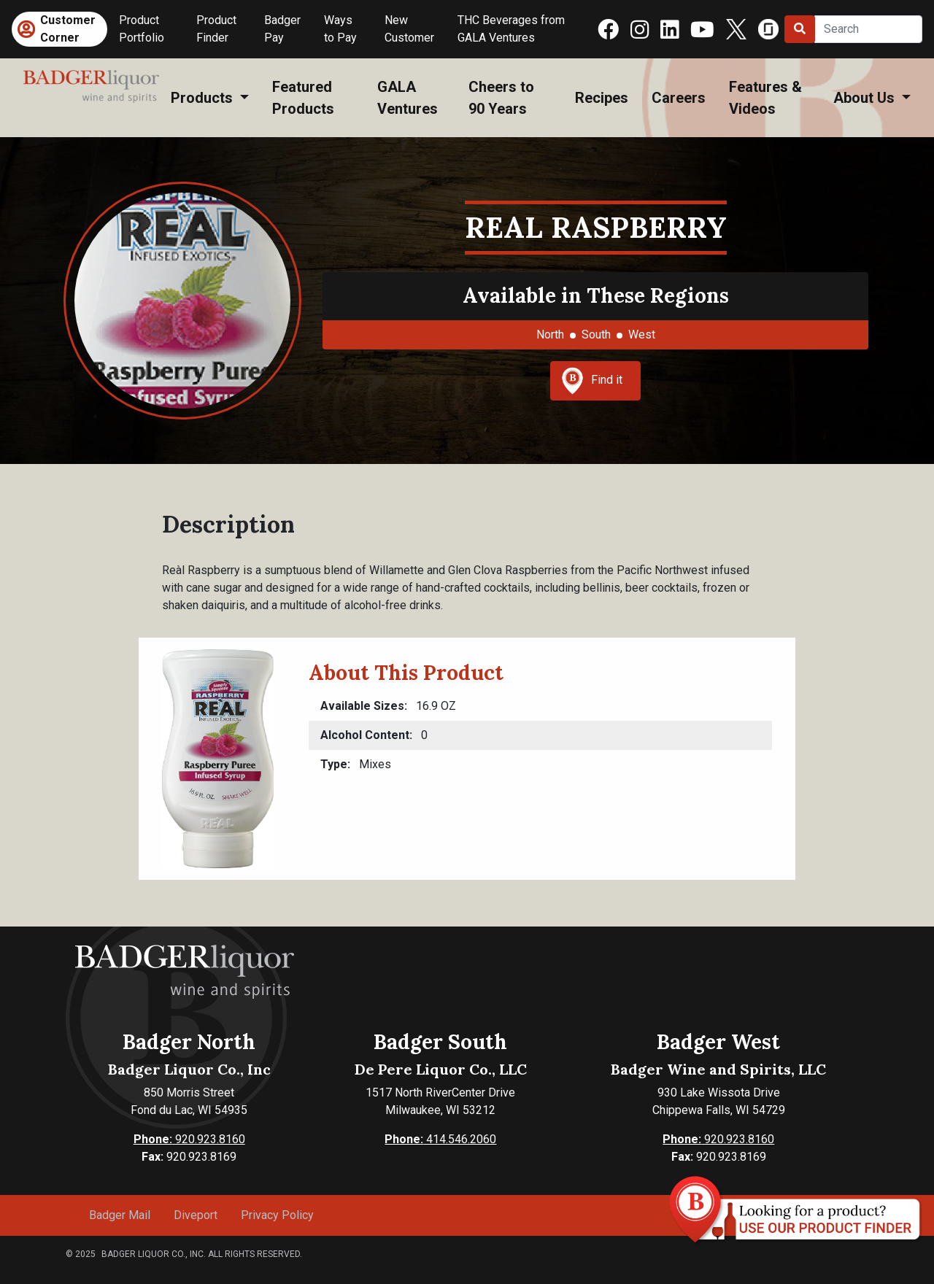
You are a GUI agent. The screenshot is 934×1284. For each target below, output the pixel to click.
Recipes (601, 98)
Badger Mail (119, 1215)
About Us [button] (865, 98)
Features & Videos (765, 97)
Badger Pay (282, 29)
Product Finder (216, 29)
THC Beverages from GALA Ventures (511, 29)
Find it (591, 380)
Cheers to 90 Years (501, 97)
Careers (679, 98)
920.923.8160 (189, 1139)
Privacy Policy (277, 1215)
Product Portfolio (141, 29)
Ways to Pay (340, 29)
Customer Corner (68, 29)
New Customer (409, 29)
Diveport (195, 1215)
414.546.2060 (440, 1139)
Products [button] (203, 98)
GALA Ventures (407, 97)
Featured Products (303, 97)
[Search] (868, 29)
